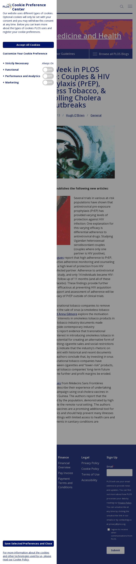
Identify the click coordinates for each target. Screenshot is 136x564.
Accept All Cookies (28, 44)
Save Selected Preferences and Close (28, 543)
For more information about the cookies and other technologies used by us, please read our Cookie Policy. (27, 556)
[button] (15, 63)
